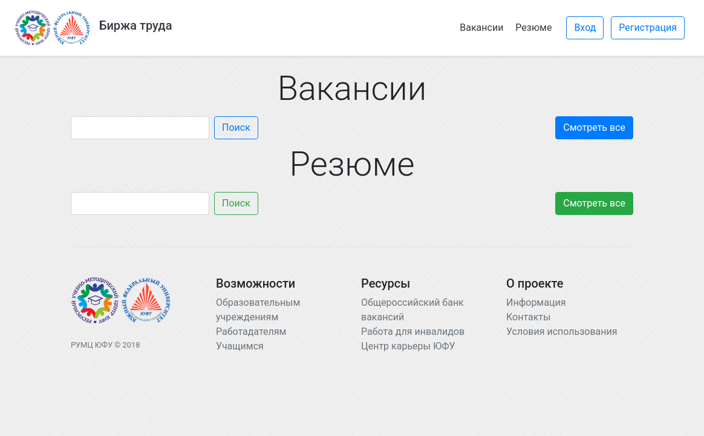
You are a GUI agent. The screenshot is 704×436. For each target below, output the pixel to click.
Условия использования (562, 331)
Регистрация (648, 27)
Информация (535, 302)
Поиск (236, 127)
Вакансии (481, 27)
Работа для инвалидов (412, 331)
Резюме (533, 27)
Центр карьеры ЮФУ (408, 346)
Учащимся (240, 346)
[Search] (140, 127)
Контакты (528, 317)
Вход (585, 27)
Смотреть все (594, 127)
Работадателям (251, 331)
